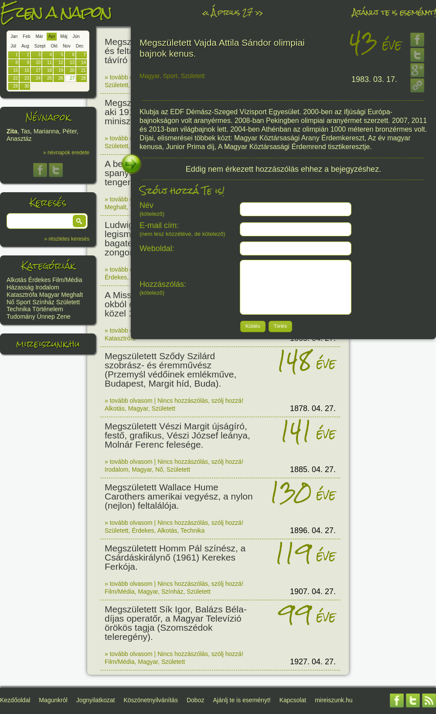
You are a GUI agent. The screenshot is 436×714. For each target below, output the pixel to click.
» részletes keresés (66, 239)
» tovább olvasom (129, 77)
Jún (75, 36)
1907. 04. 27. (313, 591)
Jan (13, 36)
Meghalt (72, 294)
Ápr (51, 36)
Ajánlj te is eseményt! (394, 12)
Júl (13, 46)
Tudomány (21, 316)
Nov (67, 46)
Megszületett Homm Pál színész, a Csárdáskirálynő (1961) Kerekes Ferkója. (175, 557)
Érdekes (39, 279)
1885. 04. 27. (313, 469)
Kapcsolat (292, 700)
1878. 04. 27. (313, 408)
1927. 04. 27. (313, 661)
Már (39, 36)
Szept (40, 46)
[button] (79, 221)
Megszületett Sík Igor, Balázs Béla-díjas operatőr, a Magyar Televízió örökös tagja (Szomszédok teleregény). (176, 623)
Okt (54, 46)
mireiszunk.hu (48, 343)
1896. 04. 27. (313, 530)
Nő (10, 302)
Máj (63, 36)
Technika (19, 309)
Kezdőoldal (15, 700)
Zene (64, 316)
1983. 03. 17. (374, 79)
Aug (25, 46)
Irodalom (47, 287)
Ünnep (46, 316)
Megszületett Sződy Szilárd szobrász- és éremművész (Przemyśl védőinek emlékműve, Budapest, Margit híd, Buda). (170, 369)
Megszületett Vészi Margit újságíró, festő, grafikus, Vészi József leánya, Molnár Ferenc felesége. (177, 435)
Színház (43, 302)
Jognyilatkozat (95, 700)
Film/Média (67, 279)
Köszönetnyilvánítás (150, 700)
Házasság (20, 287)
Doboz (195, 700)
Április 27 (231, 12)
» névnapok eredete (66, 153)
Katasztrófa (22, 294)
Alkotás (17, 279)
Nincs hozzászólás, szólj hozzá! (200, 400)
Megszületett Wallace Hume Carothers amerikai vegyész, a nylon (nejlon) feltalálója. (179, 496)
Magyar (49, 294)
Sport (23, 302)
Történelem (47, 309)
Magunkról (53, 700)
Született (68, 302)
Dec (80, 46)
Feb (26, 36)
